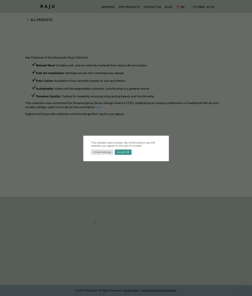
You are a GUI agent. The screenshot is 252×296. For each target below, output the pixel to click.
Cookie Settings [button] (102, 152)
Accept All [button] (123, 152)
